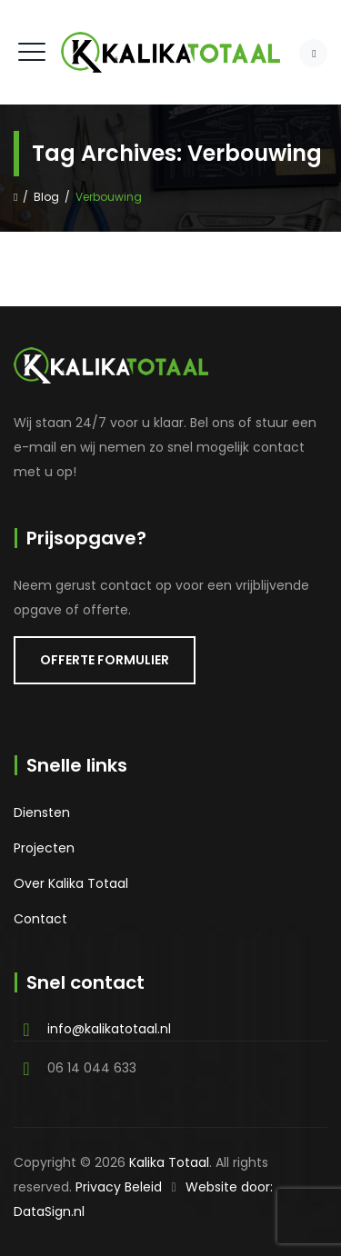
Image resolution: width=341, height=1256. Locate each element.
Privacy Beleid (118, 1187)
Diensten (42, 812)
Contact (40, 919)
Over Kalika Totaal (71, 883)
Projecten (44, 848)
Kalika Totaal (169, 1162)
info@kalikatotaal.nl (109, 1029)
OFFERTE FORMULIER (104, 660)
